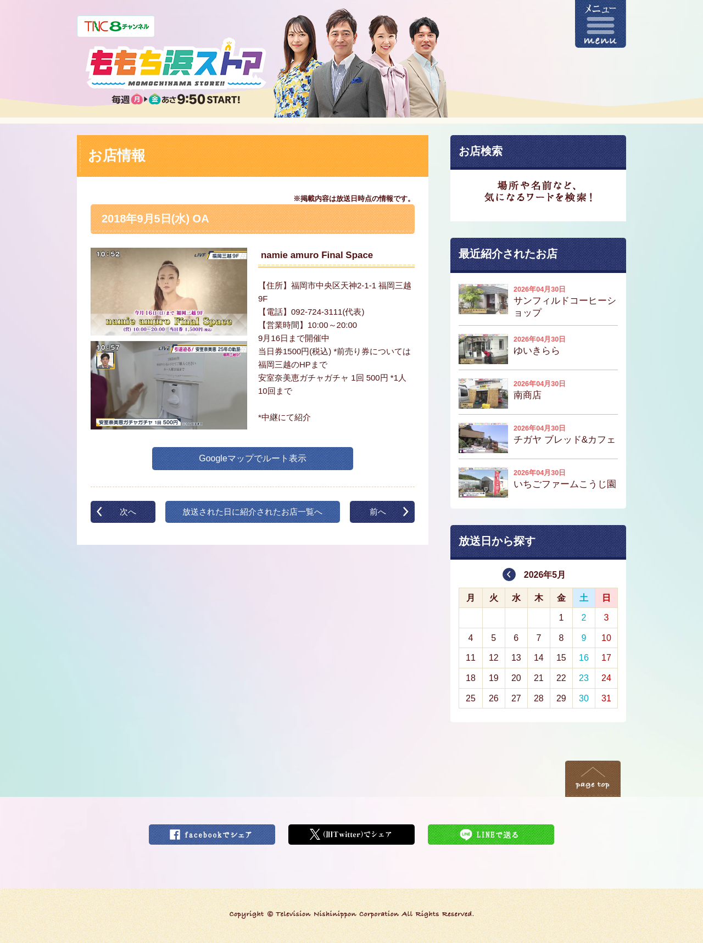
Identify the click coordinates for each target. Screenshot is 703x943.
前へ (378, 511)
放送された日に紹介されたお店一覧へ (252, 511)
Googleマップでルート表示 (252, 458)
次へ (128, 511)
